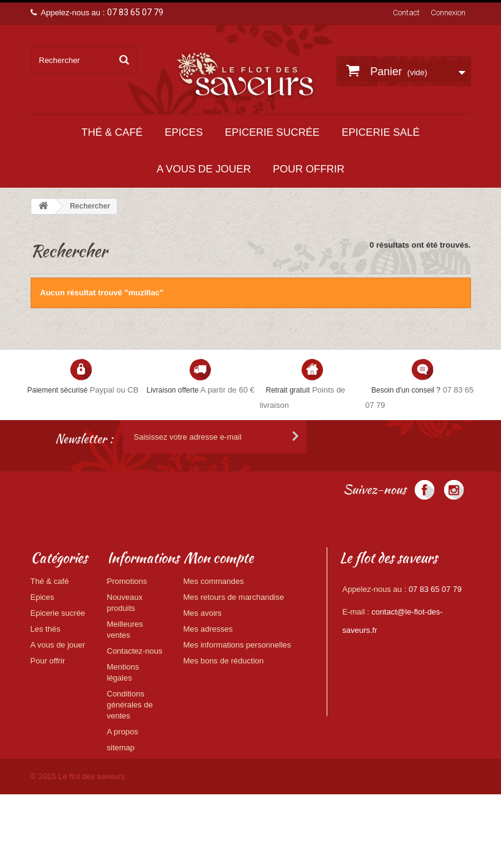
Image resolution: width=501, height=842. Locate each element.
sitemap (121, 747)
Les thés (46, 628)
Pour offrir (308, 169)
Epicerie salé (380, 132)
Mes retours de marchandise (234, 597)
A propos (122, 731)
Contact (406, 12)
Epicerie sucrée (272, 132)
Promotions (127, 581)
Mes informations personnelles (237, 644)
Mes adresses (208, 628)
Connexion (448, 12)
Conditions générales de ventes (130, 704)
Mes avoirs (203, 613)
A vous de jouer (204, 169)
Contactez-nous (135, 651)
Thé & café (112, 132)
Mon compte (218, 557)
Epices (183, 132)
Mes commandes (214, 581)
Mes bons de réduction (224, 660)
